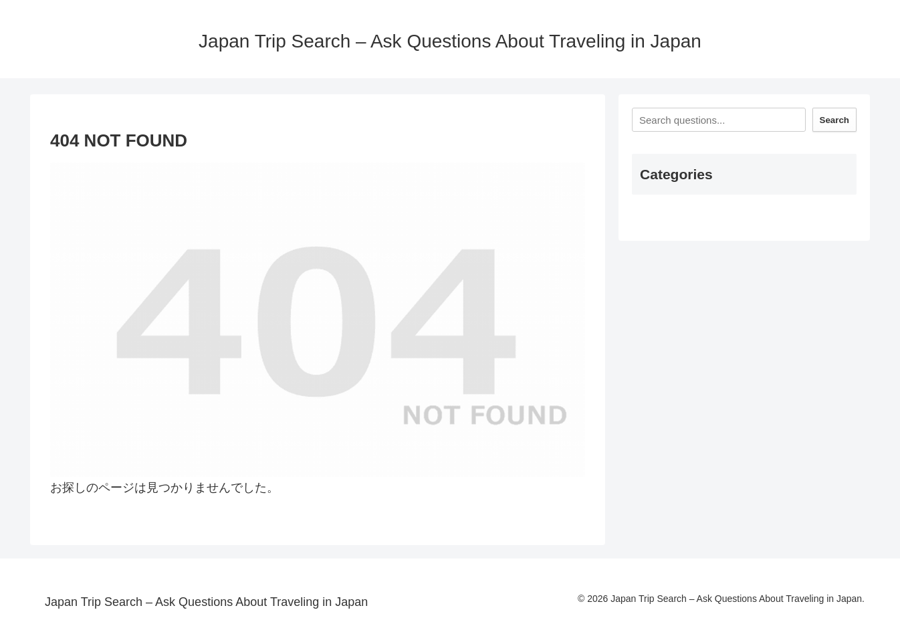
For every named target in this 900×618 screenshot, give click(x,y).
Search (834, 120)
